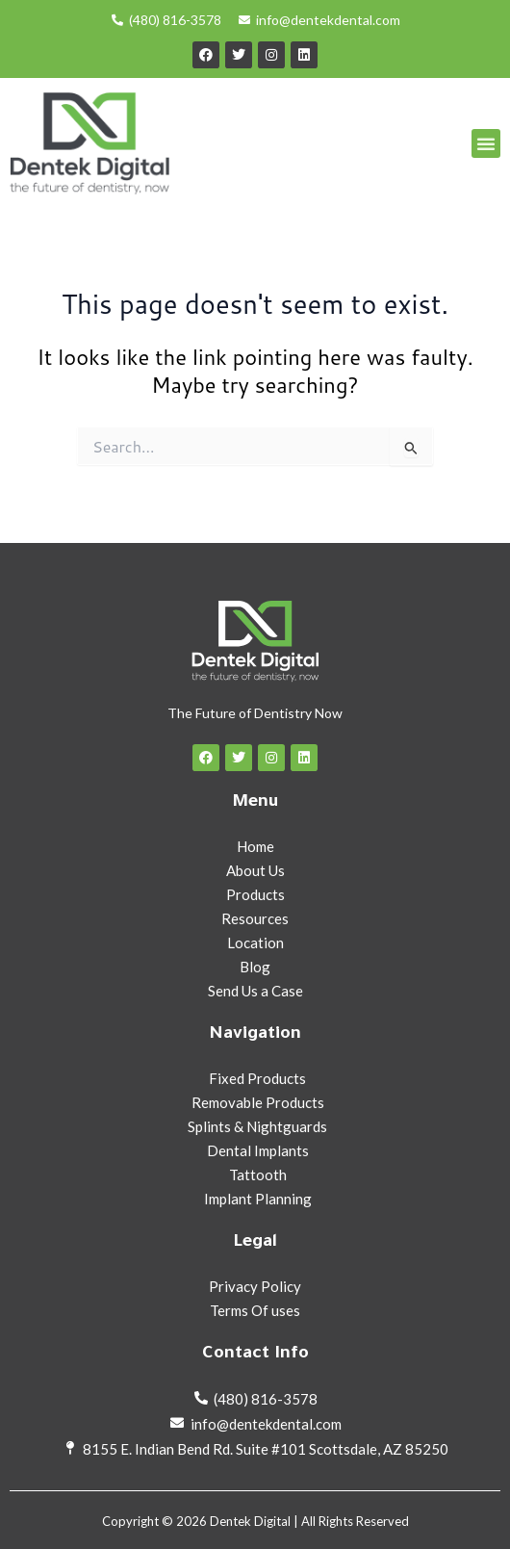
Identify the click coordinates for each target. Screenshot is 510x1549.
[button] (486, 143)
